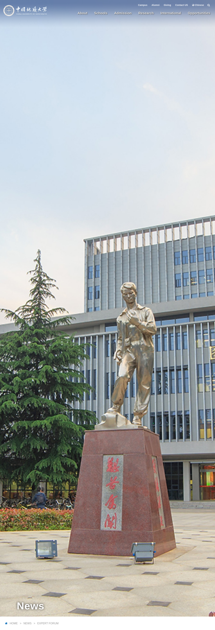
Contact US (181, 5)
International (171, 13)
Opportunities (199, 13)
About (83, 13)
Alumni (155, 5)
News (28, 623)
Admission (123, 13)
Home (14, 623)
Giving (167, 5)
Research (146, 13)
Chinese (198, 5)
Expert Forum (48, 623)
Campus (142, 5)
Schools (101, 13)
